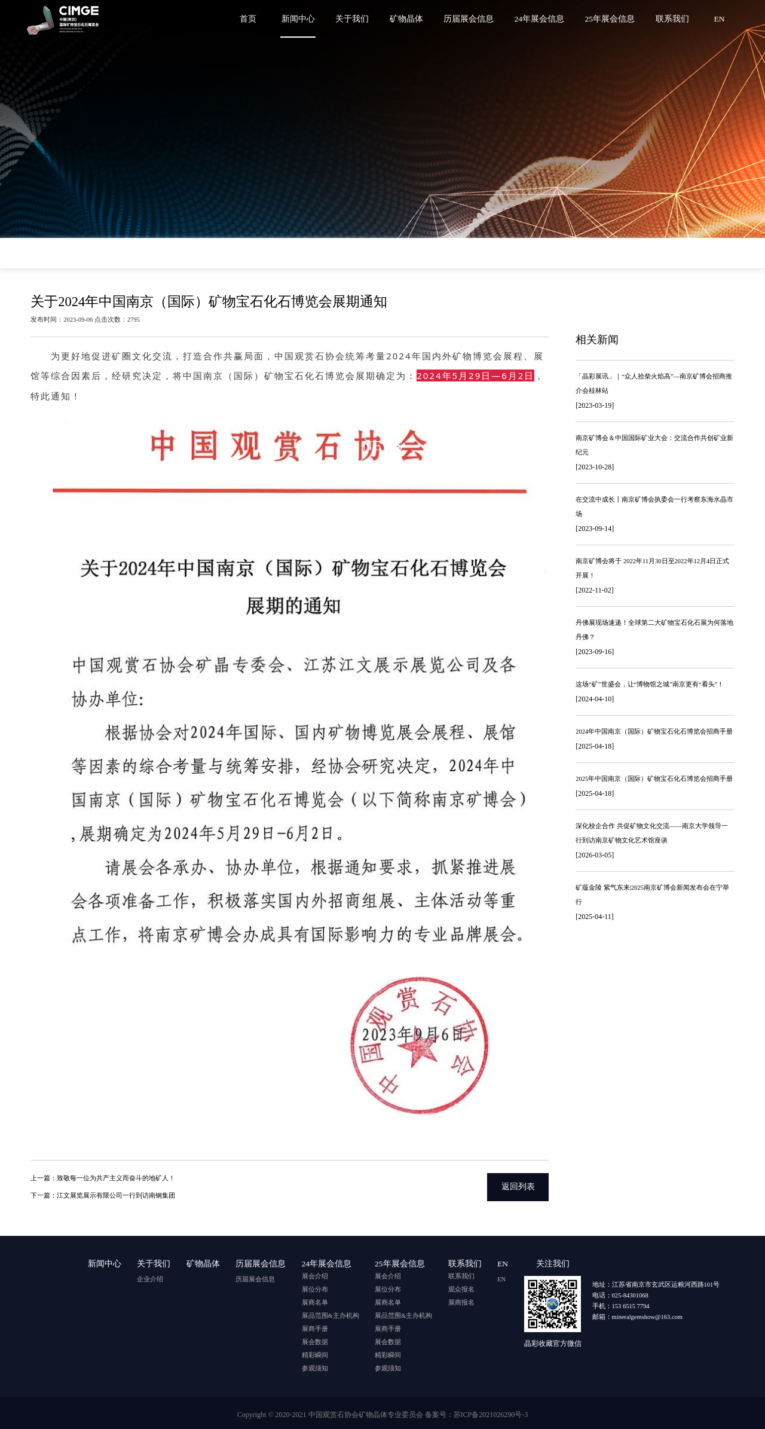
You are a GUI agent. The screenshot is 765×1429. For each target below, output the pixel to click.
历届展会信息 (472, 18)
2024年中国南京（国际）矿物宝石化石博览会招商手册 (654, 731)
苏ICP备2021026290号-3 (491, 1412)
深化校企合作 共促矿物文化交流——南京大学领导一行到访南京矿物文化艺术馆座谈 (652, 833)
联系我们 (673, 18)
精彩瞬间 (315, 1352)
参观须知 (315, 1366)
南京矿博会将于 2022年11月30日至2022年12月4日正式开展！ (652, 568)
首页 (255, 18)
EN (719, 18)
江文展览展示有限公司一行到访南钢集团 (116, 1193)
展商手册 (315, 1326)
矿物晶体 (410, 18)
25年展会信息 (612, 18)
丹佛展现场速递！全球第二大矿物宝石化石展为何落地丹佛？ (654, 629)
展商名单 (315, 1300)
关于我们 (357, 18)
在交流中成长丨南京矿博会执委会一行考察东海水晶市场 (654, 506)
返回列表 (518, 1185)
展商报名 (461, 1300)
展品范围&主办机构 (330, 1313)
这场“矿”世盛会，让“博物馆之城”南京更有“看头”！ (650, 684)
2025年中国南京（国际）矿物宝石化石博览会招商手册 (654, 778)
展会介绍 (315, 1274)
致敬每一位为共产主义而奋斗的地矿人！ (116, 1177)
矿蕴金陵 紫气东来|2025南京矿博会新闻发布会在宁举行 (652, 894)
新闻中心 (304, 18)
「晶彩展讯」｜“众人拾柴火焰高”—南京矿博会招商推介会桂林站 (654, 383)
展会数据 (315, 1339)
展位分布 (315, 1287)
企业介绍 (150, 1274)
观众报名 (461, 1287)
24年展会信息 (542, 18)
